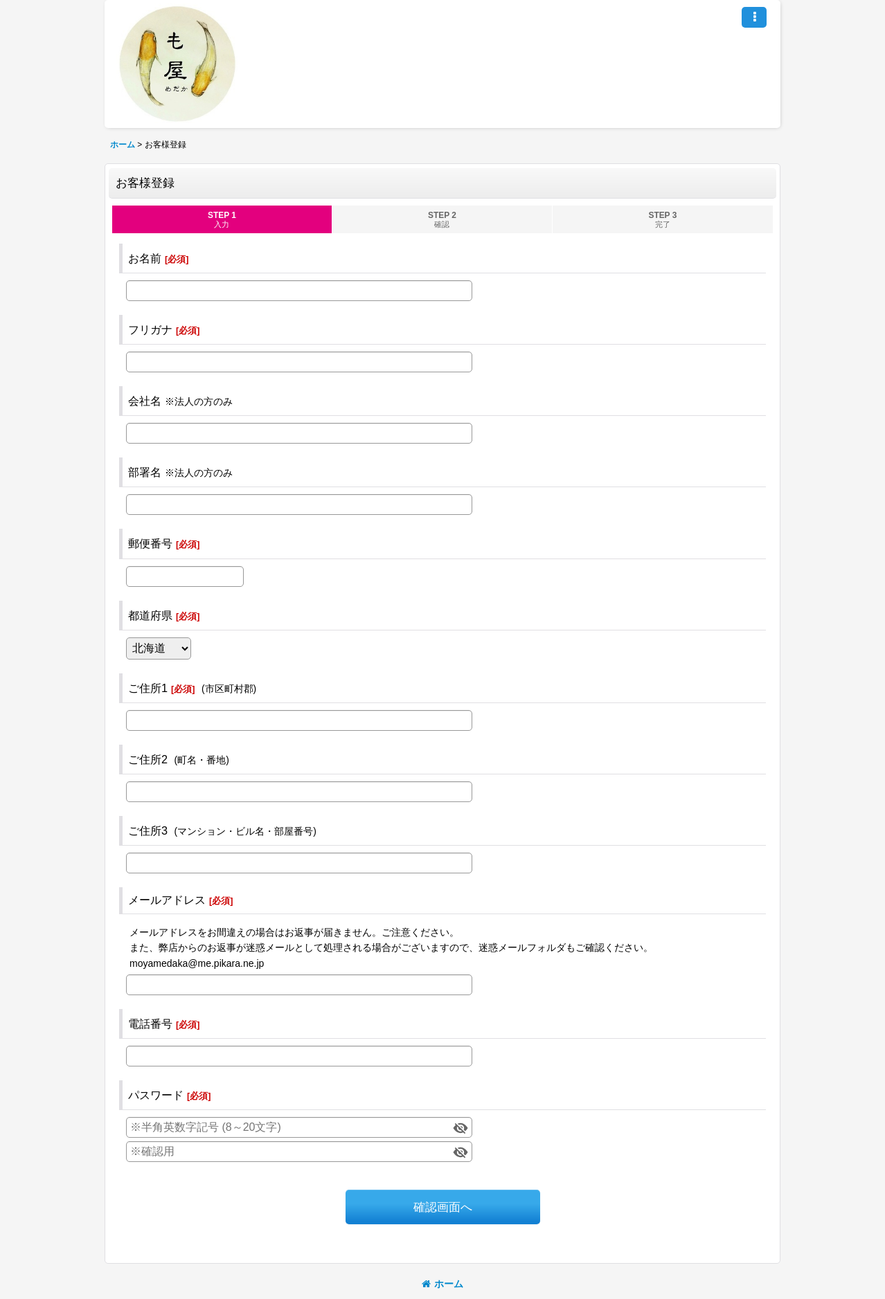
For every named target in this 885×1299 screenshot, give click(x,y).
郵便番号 (150, 543)
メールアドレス (167, 899)
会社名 (144, 400)
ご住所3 (148, 830)
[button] (754, 17)
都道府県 (150, 615)
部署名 (144, 472)
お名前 (144, 258)
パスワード (156, 1095)
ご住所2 (148, 759)
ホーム (442, 1283)
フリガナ (150, 329)
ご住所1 (148, 688)
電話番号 (150, 1023)
